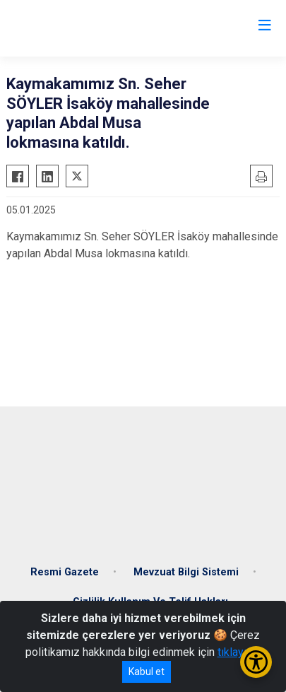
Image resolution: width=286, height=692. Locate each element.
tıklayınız (239, 652)
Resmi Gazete (64, 572)
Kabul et (147, 671)
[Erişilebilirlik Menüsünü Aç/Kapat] (256, 662)
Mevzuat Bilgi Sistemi (186, 572)
